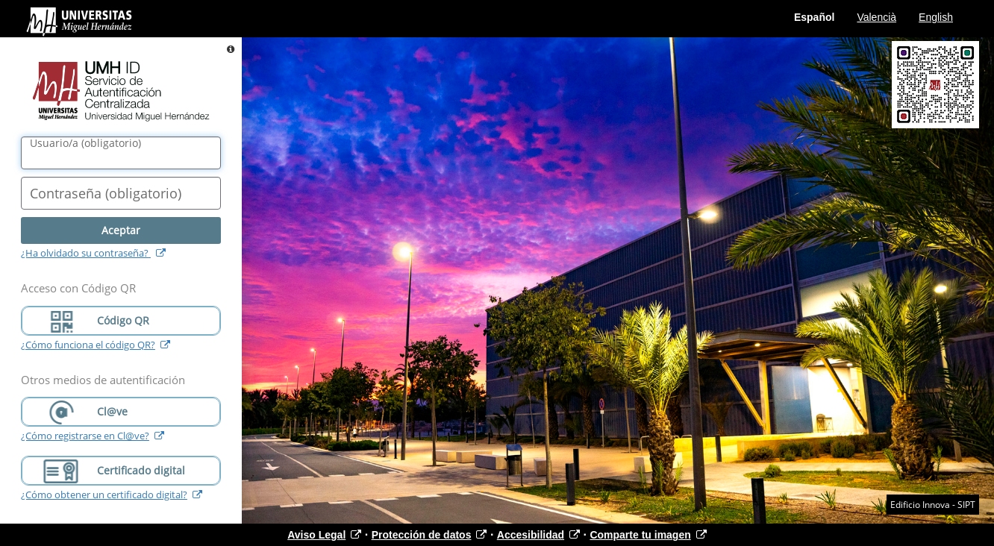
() (85, 143)
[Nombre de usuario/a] (121, 152)
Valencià (876, 17)
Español (814, 17)
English (936, 17)
